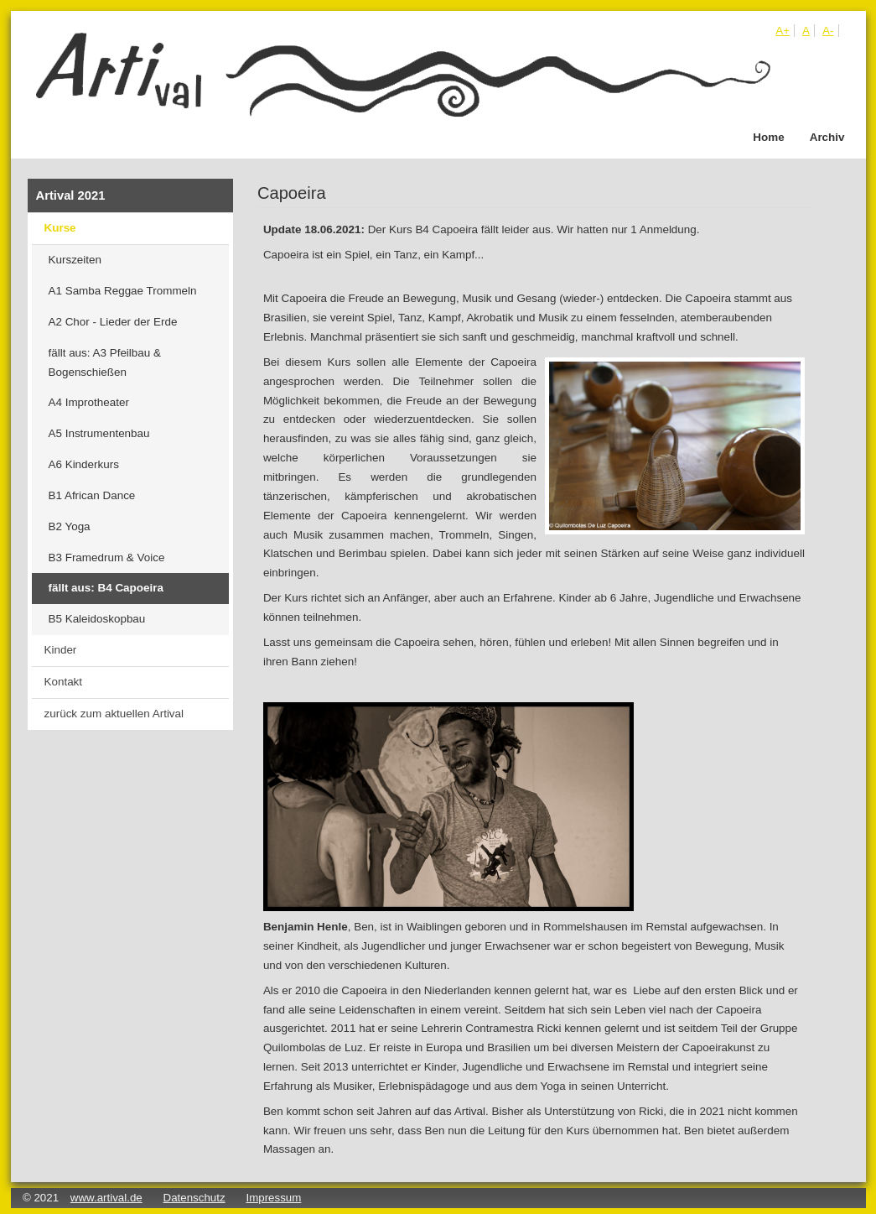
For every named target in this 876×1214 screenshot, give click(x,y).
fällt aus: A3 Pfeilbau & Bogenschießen (105, 362)
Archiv (827, 137)
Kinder (60, 649)
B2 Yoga (70, 526)
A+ (782, 30)
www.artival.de (106, 1197)
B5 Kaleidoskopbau (97, 618)
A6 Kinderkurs (84, 464)
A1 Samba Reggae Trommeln (123, 290)
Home (768, 137)
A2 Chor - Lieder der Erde (113, 321)
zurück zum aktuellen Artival (114, 713)
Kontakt (63, 681)
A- (827, 30)
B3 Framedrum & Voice (107, 557)
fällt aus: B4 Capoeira (106, 587)
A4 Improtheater (89, 402)
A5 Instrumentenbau (99, 433)
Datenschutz (194, 1197)
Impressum (273, 1197)
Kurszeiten (75, 259)
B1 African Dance (92, 495)
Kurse (60, 227)
